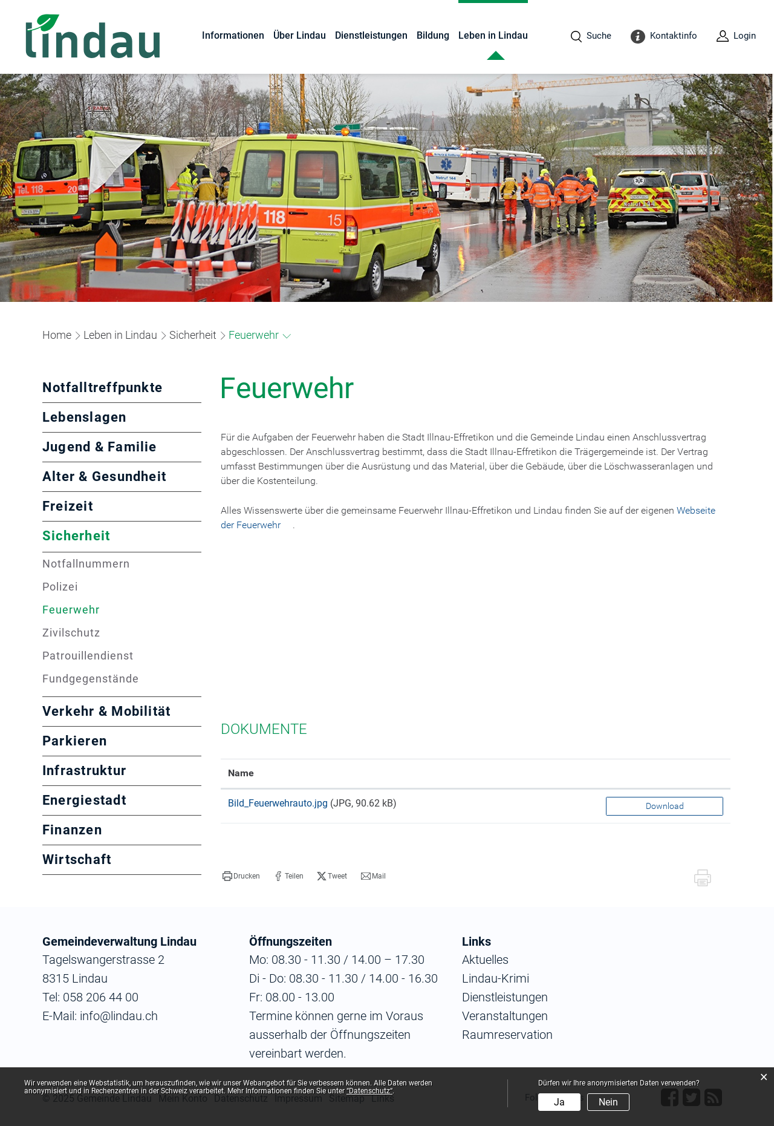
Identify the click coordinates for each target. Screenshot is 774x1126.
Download (665, 806)
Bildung (433, 35)
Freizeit (67, 506)
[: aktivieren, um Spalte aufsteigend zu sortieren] (664, 774)
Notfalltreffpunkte (102, 387)
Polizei (60, 586)
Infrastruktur (84, 770)
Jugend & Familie (99, 446)
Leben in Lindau (493, 35)
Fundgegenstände (90, 678)
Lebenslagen (84, 417)
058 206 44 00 (100, 997)
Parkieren (74, 740)
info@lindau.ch (117, 1016)
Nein (608, 1102)
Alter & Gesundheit (104, 476)
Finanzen (72, 829)
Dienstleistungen (371, 35)
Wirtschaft (76, 859)
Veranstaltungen (505, 1016)
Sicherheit (76, 535)
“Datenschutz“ (369, 1091)
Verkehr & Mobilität (106, 711)
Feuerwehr (106, 609)
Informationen (233, 35)
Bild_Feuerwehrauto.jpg (278, 803)
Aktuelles (485, 959)
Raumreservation (507, 1034)
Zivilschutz (71, 632)
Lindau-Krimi (495, 978)
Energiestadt (84, 800)
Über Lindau (299, 35)
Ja (559, 1102)
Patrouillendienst (88, 655)
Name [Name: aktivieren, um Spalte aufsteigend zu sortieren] (241, 773)
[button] (120, 335)
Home (56, 335)
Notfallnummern (86, 563)
